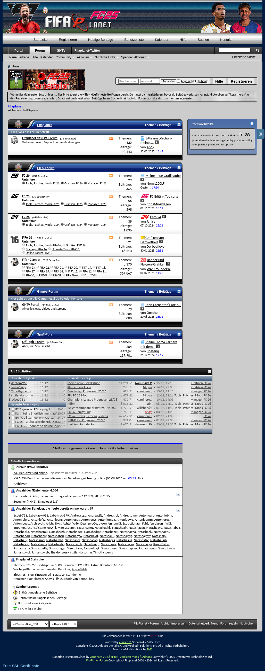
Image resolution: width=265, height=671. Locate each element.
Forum (40, 50)
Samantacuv (21, 548)
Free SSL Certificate (21, 666)
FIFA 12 (87, 271)
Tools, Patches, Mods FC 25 (43, 204)
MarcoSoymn (66, 527)
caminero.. (144, 391)
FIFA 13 (72, 271)
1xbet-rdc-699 (59, 515)
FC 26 (26, 175)
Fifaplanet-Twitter (87, 50)
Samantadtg (39, 548)
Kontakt (225, 40)
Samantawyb (40, 552)
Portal (18, 50)
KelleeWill (49, 527)
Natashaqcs (107, 540)
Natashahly (38, 536)
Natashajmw (142, 536)
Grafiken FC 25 (73, 204)
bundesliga (209, 135)
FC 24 (26, 217)
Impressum (179, 623)
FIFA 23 (30, 267)
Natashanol (72, 540)
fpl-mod (196, 140)
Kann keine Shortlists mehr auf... (37, 413)
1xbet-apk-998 (38, 515)
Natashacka (21, 532)
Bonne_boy (86, 579)
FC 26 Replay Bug (79, 412)
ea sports (221, 135)
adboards (197, 135)
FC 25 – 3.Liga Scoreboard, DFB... (37, 422)
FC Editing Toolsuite (164, 196)
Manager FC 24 (97, 225)
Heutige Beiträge (100, 40)
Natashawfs (39, 544)
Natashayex (108, 544)
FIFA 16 (27, 237)
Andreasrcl (111, 515)
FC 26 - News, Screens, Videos (88, 416)
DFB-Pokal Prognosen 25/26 (86, 420)
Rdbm (72, 403)
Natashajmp (124, 536)
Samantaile (74, 548)
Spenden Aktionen (133, 57)
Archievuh (20, 484)
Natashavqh (21, 544)
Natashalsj (20, 540)
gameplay (227, 140)
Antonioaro (146, 515)
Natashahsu (56, 536)
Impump (19, 527)
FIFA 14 (58, 271)
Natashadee (74, 532)
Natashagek (110, 532)
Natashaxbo (56, 544)
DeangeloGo (88, 523)
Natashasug (124, 540)
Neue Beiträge (19, 57)
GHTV (61, 50)
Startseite (41, 40)
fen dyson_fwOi (160, 523)
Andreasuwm (129, 515)
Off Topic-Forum (33, 342)
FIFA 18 (100, 267)
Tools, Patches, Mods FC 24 (43, 225)
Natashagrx (161, 532)
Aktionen (83, 57)
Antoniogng (55, 519)
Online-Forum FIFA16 (39, 253)
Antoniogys (89, 519)
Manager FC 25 (97, 204)
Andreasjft (95, 515)
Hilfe (219, 81)
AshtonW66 (19, 383)
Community (63, 57)
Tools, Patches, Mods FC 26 (43, 183)
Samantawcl (21, 552)
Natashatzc (141, 540)
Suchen (203, 40)
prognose (213, 144)
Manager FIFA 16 (36, 249)
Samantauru (166, 548)
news (194, 144)
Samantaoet (109, 548)
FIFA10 (30, 275)
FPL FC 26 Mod (78, 395)
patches (202, 144)
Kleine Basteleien (79, 387)
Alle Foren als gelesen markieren (74, 448)
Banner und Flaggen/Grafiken (152, 262)
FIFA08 (57, 275)
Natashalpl (159, 536)
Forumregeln (229, 623)
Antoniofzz (38, 519)
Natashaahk (103, 527)
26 (49, 574)
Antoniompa (106, 519)
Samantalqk (92, 548)
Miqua (147, 387)
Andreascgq (78, 515)
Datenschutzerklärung (203, 623)
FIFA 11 (101, 271)
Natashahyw (73, 536)
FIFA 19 (86, 267)
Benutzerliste (134, 40)
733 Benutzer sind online (30, 473)
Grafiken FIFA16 (76, 245)
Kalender (161, 40)
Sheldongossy (60, 552)
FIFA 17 (30, 271)
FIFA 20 (72, 267)
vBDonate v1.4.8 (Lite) (104, 657)
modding (247, 140)
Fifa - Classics (31, 260)
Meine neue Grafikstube (163, 176)
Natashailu (107, 536)
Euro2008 (90, 275)
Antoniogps (72, 519)
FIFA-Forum (45, 168)
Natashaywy (126, 544)
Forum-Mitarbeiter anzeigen (119, 448)
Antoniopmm (144, 519)
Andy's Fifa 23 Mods (58, 579)
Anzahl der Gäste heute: (32, 490)
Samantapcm (128, 548)
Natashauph (158, 540)
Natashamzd (54, 540)
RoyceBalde (161, 544)
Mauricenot (85, 527)
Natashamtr (37, 540)
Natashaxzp (92, 544)
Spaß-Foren (45, 334)
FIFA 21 (58, 267)
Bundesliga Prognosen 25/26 (87, 391)
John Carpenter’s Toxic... (163, 305)
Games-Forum (47, 291)
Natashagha (128, 532)
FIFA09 (43, 275)
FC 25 (26, 196)
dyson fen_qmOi (110, 523)
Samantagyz (57, 548)
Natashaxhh (74, 544)
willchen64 (144, 408)
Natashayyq (144, 544)
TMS (149, 649)
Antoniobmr (164, 515)
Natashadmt (92, 532)
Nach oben (247, 623)
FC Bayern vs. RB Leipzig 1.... (34, 409)
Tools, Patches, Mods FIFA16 (43, 245)
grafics (238, 140)
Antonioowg (125, 519)
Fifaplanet (44, 125)
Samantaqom (147, 548)
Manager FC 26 (97, 183)
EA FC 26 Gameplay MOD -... (34, 417)
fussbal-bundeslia (211, 140)
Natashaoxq (90, 540)
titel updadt (226, 144)
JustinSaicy (18, 387)
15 (24, 574)
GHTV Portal (30, 305)
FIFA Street (72, 275)
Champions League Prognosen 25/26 (92, 399)
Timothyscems (21, 391)
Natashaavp (154, 527)
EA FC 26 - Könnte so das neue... (37, 426)
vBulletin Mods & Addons (136, 657)
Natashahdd (21, 536)
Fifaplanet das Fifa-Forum (39, 138)
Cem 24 (155, 217)
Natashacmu (39, 532)
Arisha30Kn (53, 523)
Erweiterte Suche (244, 57)
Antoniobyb (21, 519)
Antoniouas (21, 523)
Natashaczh (57, 532)
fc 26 (244, 134)
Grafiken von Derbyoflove (152, 240)
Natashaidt (91, 536)
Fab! (149, 403)
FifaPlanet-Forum (96, 660)
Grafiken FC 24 (73, 225)
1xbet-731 (18, 399)
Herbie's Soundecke (81, 424)
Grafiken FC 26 (73, 183)
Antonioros (161, 519)
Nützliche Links (105, 57)
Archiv (165, 623)
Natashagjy (144, 532)
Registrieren (241, 81)
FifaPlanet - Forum (146, 623)
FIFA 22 (44, 267)
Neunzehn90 (143, 424)
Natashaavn (137, 527)
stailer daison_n (22, 395)
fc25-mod (233, 135)
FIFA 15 (44, 271)
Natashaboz (172, 527)
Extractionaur (131, 523)
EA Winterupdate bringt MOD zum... (92, 408)
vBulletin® (125, 642)
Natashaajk (119, 527)
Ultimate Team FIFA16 (65, 249)
